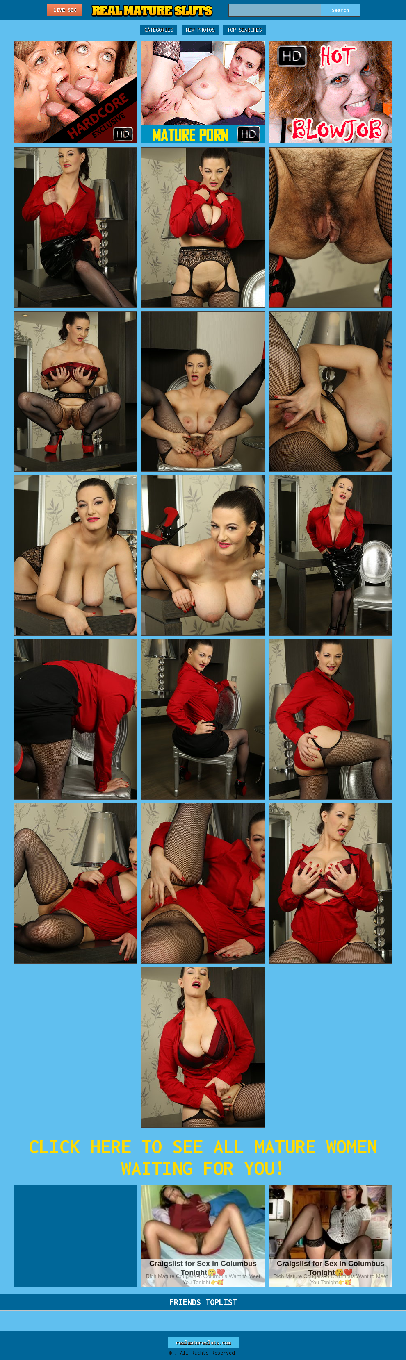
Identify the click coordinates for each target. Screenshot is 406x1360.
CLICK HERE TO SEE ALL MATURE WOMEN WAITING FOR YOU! (203, 1157)
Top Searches (244, 30)
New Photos (200, 30)
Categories (158, 30)
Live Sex (64, 10)
